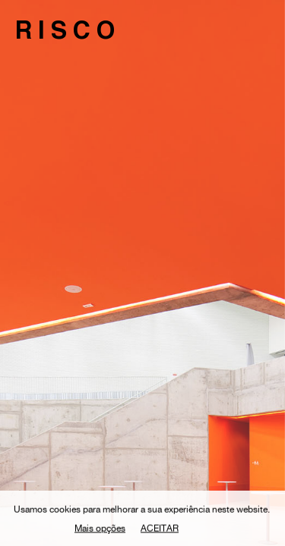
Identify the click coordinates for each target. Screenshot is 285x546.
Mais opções (99, 530)
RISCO (68, 33)
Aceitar (160, 530)
